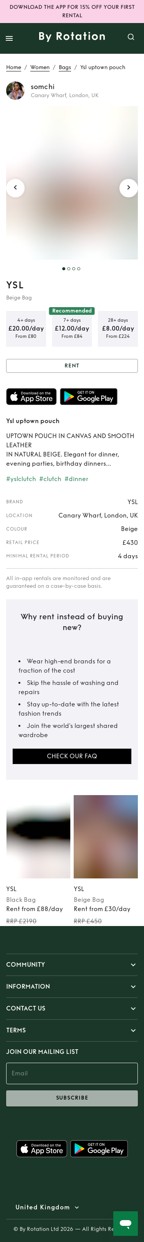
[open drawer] (9, 38)
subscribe (72, 1098)
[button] (72, 965)
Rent (72, 366)
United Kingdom (42, 1207)
